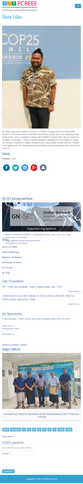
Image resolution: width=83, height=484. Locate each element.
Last (69, 429)
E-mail (5, 454)
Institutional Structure (12, 261)
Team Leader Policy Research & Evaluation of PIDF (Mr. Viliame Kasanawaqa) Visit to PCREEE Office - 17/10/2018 (41, 415)
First (6, 429)
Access (54, 479)
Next (61, 429)
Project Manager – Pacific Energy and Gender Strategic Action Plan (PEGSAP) (36, 318)
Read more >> (75, 290)
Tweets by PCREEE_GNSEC (14, 345)
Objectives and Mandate (12, 256)
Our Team (6, 271)
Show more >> (8, 436)
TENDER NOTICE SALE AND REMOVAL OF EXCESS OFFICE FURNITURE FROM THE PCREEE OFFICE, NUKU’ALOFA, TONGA (38, 296)
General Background (10, 250)
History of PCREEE (9, 245)
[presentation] (23, 464)
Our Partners (7, 266)
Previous (15, 429)
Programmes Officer (10, 328)
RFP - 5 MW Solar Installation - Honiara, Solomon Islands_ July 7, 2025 (32, 286)
